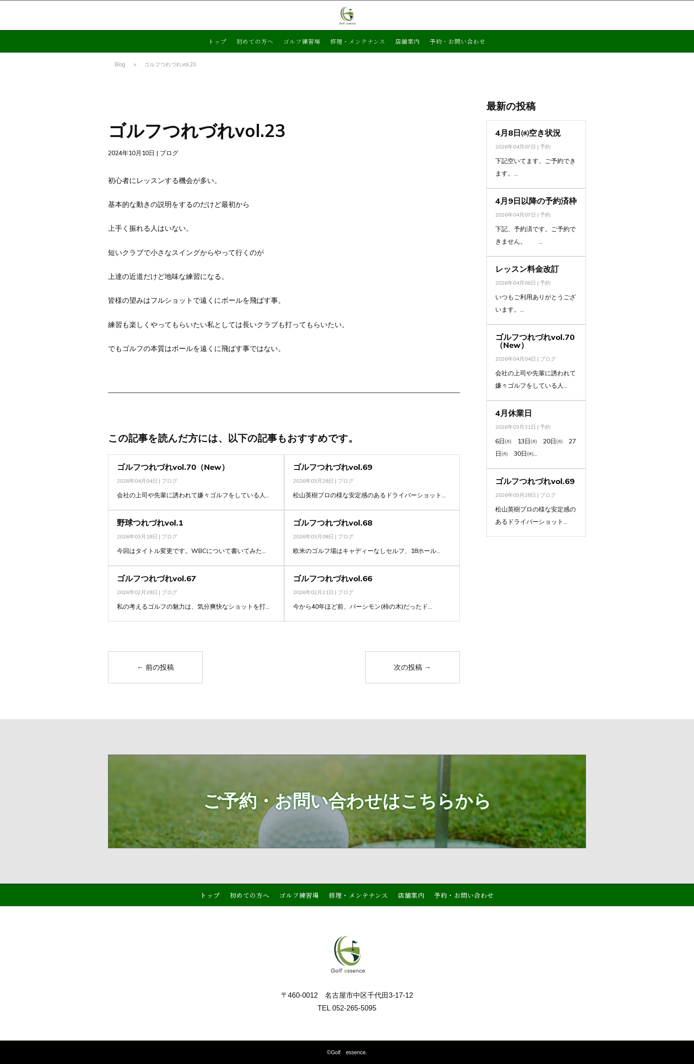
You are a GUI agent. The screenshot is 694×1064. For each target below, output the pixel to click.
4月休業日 (513, 413)
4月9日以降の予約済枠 (536, 201)
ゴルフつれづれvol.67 (156, 578)
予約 (545, 146)
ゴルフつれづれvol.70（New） (173, 467)
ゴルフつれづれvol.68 (332, 523)
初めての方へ (255, 42)
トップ (217, 42)
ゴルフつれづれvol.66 (332, 578)
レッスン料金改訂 (527, 269)
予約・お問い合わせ (458, 42)
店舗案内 (407, 42)
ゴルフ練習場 (301, 42)
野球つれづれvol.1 (150, 523)
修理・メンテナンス (358, 42)
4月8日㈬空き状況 (528, 133)
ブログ (169, 153)
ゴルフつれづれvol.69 (332, 467)
